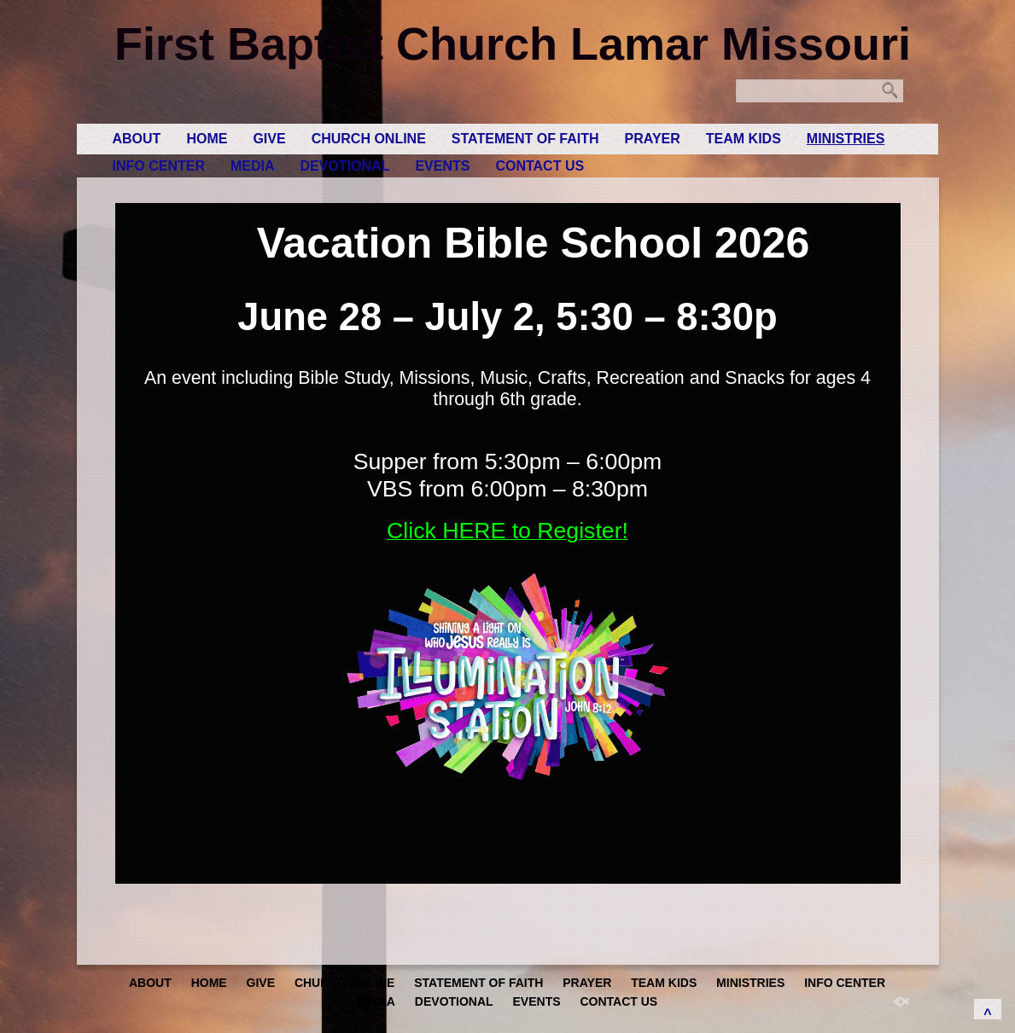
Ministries (846, 138)
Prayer (652, 138)
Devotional (345, 166)
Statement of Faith (525, 138)
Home (206, 138)
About (137, 138)
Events (442, 166)
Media (252, 166)
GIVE (269, 138)
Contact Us (539, 166)
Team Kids (743, 138)
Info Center (159, 166)
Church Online (369, 138)
